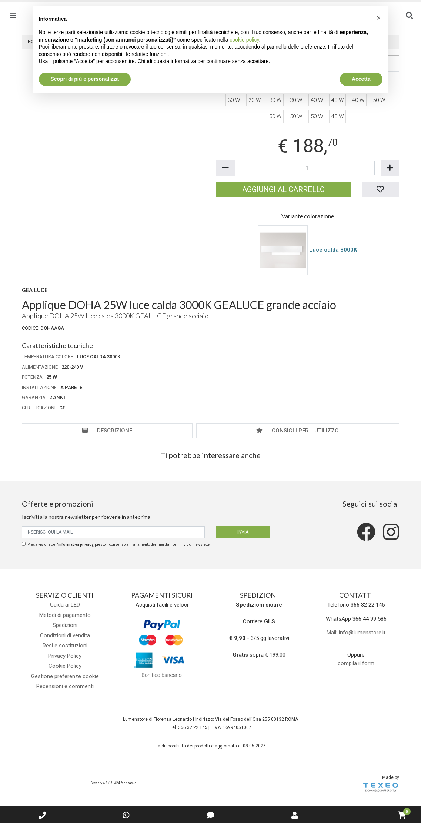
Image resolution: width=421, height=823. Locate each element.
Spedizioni (65, 625)
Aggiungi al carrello (283, 189)
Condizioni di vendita (65, 635)
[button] (379, 18)
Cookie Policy (65, 666)
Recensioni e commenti (65, 686)
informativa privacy (75, 544)
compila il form (356, 663)
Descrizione (107, 430)
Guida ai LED (65, 604)
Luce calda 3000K (333, 249)
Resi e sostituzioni (65, 645)
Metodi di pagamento (65, 615)
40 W (317, 100)
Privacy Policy (64, 656)
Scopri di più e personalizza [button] (85, 79)
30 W (234, 100)
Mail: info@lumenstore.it (356, 632)
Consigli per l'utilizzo (297, 430)
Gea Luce (34, 290)
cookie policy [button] (244, 40)
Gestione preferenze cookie (65, 676)
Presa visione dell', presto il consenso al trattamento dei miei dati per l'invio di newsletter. (119, 544)
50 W (379, 100)
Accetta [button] (361, 79)
